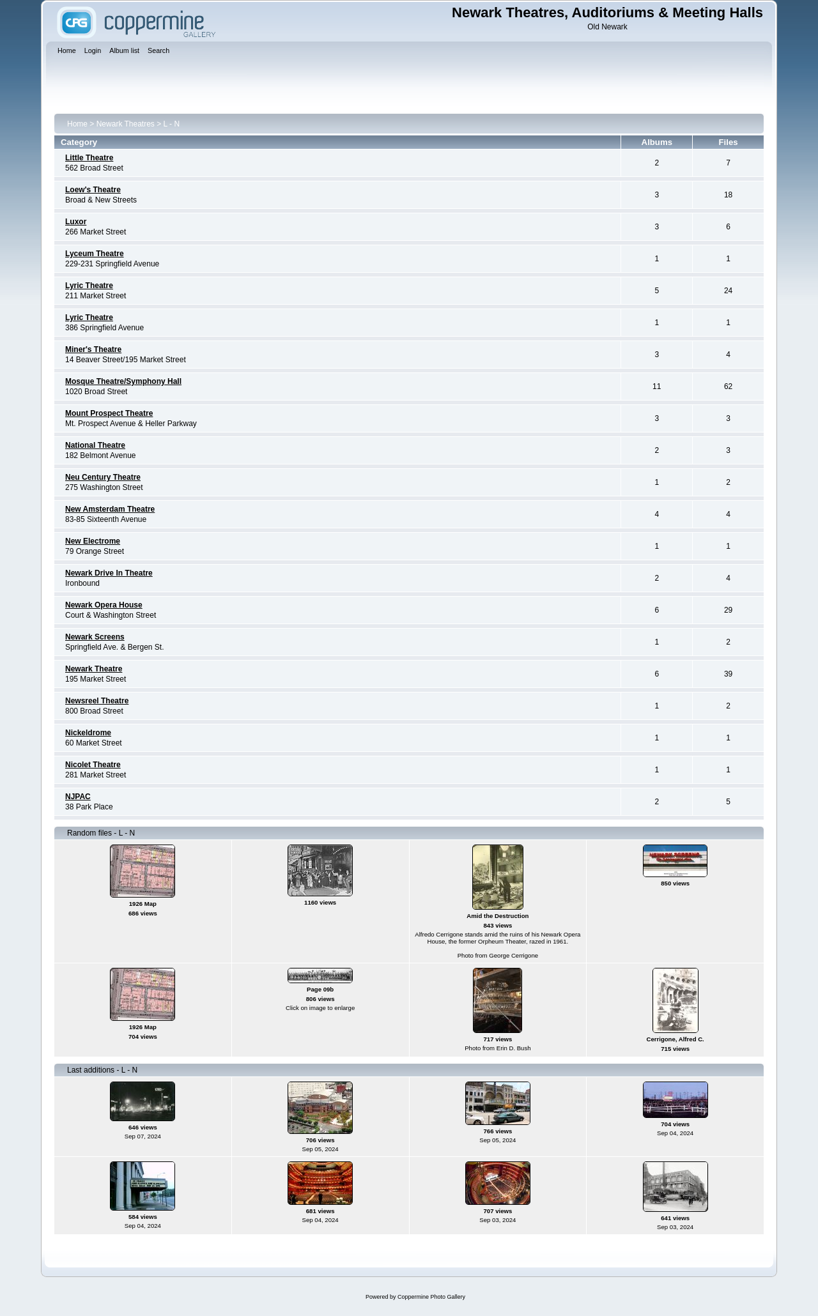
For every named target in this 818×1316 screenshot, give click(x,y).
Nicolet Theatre (93, 764)
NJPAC (78, 796)
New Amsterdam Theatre (110, 509)
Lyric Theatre (89, 285)
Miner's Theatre (93, 349)
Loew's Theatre (93, 189)
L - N (172, 123)
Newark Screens (95, 636)
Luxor (75, 221)
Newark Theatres (125, 123)
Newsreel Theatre (96, 700)
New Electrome (92, 541)
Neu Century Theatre (103, 477)
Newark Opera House (104, 605)
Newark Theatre (93, 668)
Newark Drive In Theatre (109, 573)
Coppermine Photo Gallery (431, 1297)
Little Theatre (89, 157)
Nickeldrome (88, 732)
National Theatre (95, 445)
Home (77, 123)
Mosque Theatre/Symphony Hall (123, 381)
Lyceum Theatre (94, 253)
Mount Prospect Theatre (109, 413)
